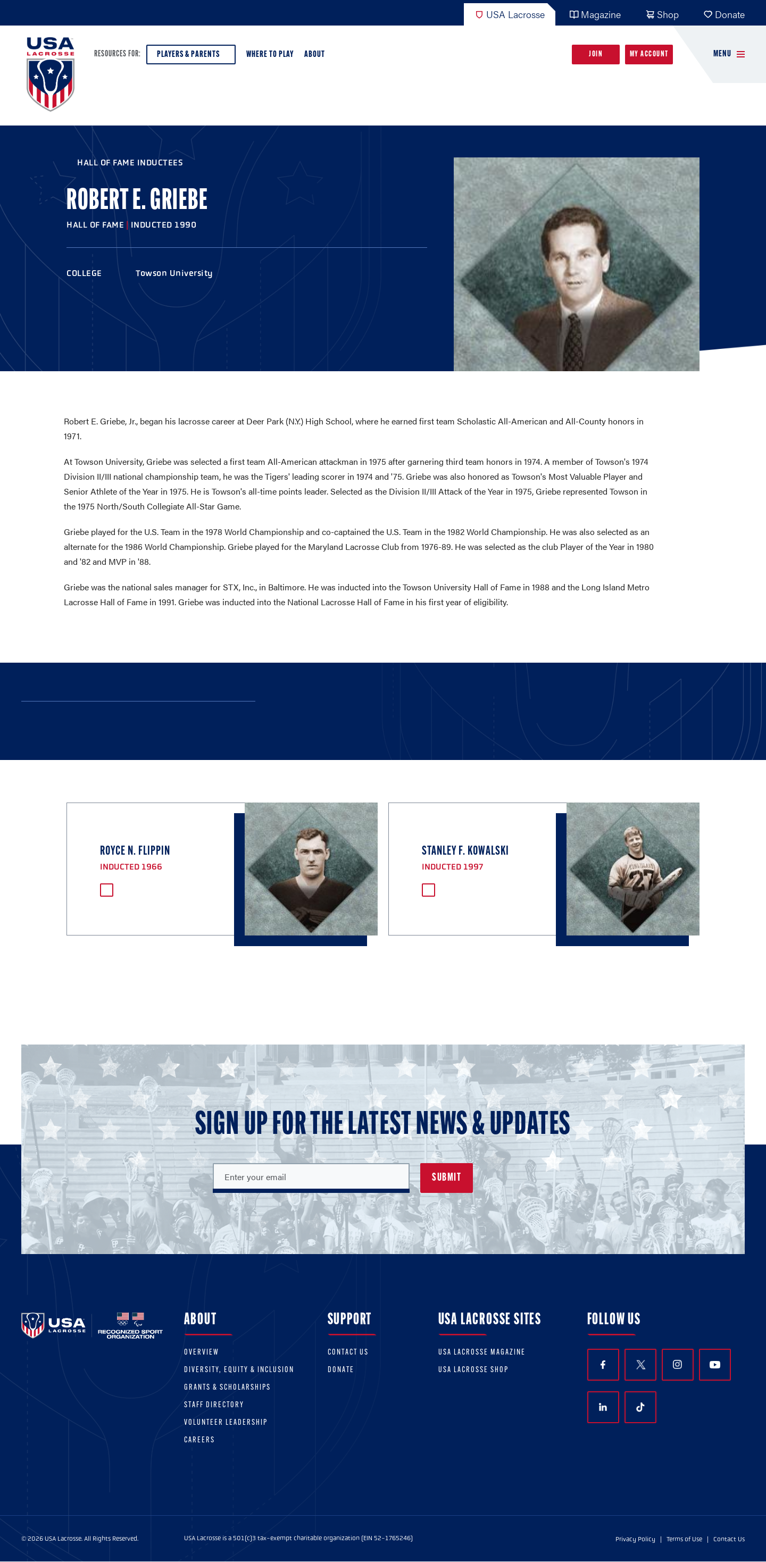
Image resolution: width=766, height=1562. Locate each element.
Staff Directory (214, 1405)
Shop (662, 14)
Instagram (677, 1364)
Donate (724, 14)
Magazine (595, 14)
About (317, 57)
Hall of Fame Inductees (130, 162)
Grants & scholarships (227, 1388)
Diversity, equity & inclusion (239, 1370)
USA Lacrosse (509, 14)
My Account (649, 55)
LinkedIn (603, 1407)
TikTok (640, 1407)
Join (596, 55)
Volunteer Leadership (226, 1423)
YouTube (715, 1364)
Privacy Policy (635, 1539)
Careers (199, 1440)
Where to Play (270, 54)
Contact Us (348, 1353)
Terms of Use (684, 1539)
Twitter (640, 1364)
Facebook (603, 1364)
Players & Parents (191, 57)
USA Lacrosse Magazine (482, 1353)
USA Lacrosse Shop (473, 1370)
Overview (201, 1353)
